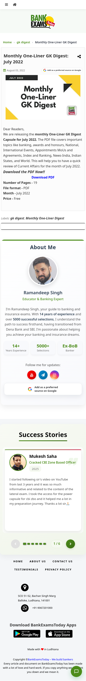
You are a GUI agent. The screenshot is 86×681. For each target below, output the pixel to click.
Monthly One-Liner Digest (45, 218)
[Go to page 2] (28, 544)
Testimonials (26, 569)
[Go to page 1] (24, 544)
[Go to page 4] (36, 544)
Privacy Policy (58, 569)
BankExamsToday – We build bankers (50, 659)
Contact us (63, 561)
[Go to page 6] (44, 544)
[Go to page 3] (32, 544)
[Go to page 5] (40, 544)
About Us (38, 561)
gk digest (24, 42)
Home (7, 42)
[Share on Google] (62, 70)
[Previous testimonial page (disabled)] (15, 544)
